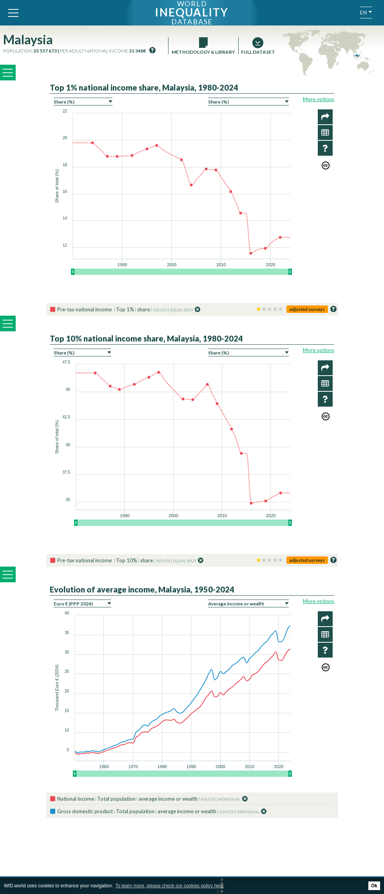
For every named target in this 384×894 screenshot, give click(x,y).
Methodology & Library (203, 52)
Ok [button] (374, 886)
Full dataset (257, 52)
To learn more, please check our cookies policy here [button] (170, 886)
